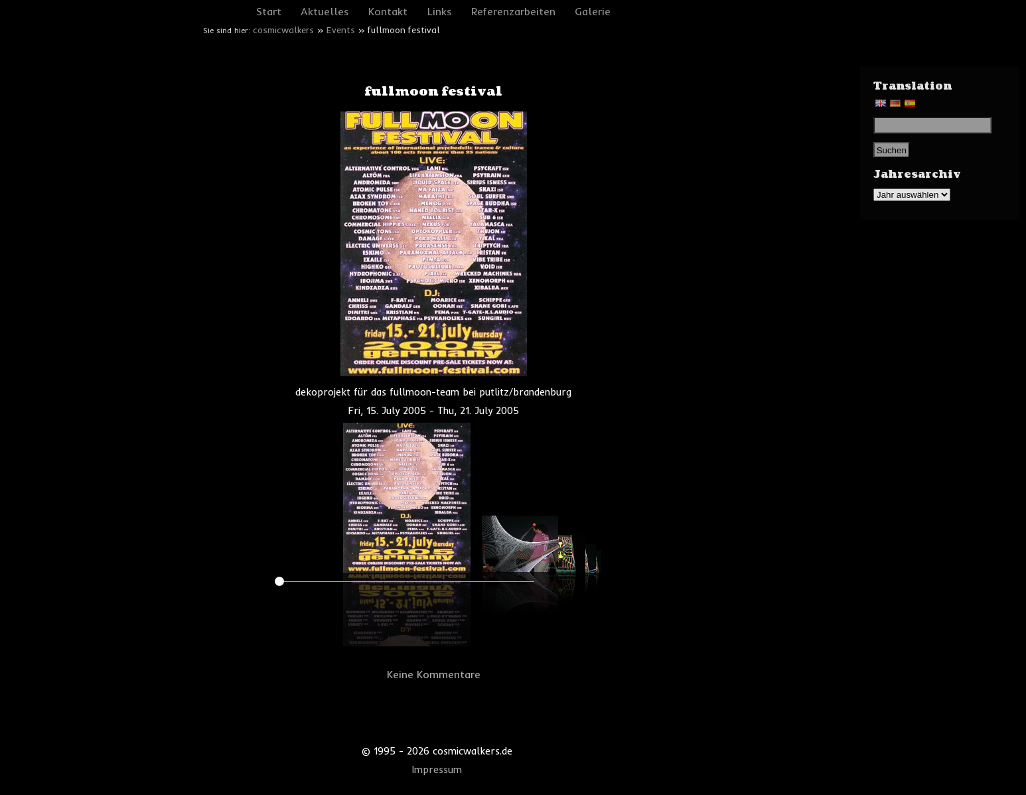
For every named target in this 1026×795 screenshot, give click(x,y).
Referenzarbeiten (513, 11)
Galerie (593, 11)
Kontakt (387, 11)
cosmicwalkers (283, 30)
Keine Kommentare (433, 674)
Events (341, 30)
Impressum (437, 770)
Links (439, 11)
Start (268, 11)
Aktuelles (325, 11)
